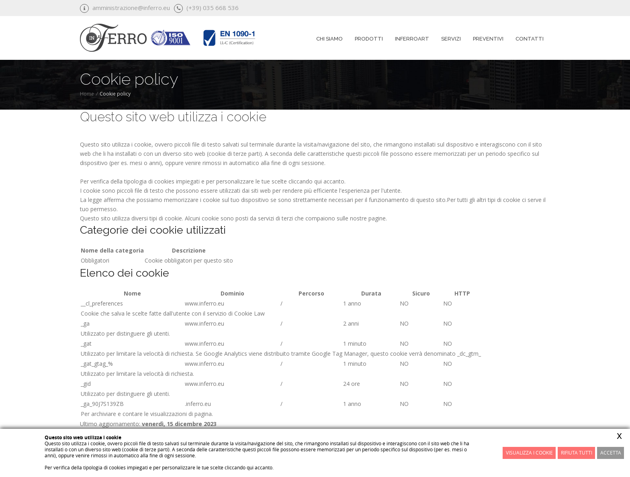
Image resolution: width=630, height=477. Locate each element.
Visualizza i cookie (529, 453)
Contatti (529, 39)
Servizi (451, 39)
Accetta (610, 453)
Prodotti (369, 39)
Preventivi (488, 39)
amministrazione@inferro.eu (131, 8)
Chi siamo (329, 39)
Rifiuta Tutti (576, 453)
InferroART (412, 39)
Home (87, 93)
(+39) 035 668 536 (212, 8)
